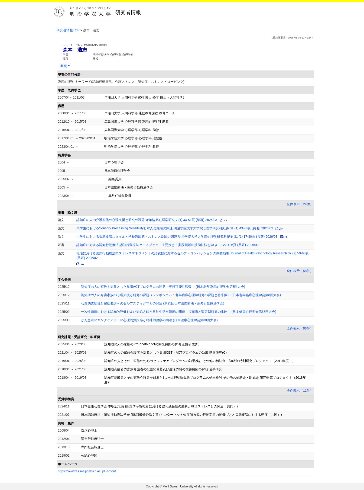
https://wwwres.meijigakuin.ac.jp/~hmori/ (87, 471)
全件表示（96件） (300, 328)
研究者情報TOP (68, 30)
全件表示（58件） (300, 271)
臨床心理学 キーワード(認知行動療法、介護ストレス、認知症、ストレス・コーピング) (121, 81)
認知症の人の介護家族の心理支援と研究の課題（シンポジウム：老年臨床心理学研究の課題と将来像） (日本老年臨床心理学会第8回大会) (181, 295)
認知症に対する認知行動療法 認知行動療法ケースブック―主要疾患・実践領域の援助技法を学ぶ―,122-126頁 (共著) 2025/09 (167, 245)
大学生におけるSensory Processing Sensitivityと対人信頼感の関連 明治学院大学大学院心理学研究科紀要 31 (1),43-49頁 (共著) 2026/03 (174, 228)
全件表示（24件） (300, 204)
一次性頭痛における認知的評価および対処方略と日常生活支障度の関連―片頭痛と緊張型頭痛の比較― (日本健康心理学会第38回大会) (178, 312)
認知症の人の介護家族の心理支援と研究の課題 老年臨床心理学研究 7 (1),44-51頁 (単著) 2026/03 (146, 220)
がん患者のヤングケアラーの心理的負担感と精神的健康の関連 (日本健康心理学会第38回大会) (149, 320)
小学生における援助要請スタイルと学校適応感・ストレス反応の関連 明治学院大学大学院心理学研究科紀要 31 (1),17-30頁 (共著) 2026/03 (176, 236)
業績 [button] (63, 66)
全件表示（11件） (300, 390)
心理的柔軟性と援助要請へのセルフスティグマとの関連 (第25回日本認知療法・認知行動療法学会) (152, 303)
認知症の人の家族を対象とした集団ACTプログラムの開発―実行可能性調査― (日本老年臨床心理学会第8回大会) (163, 286)
